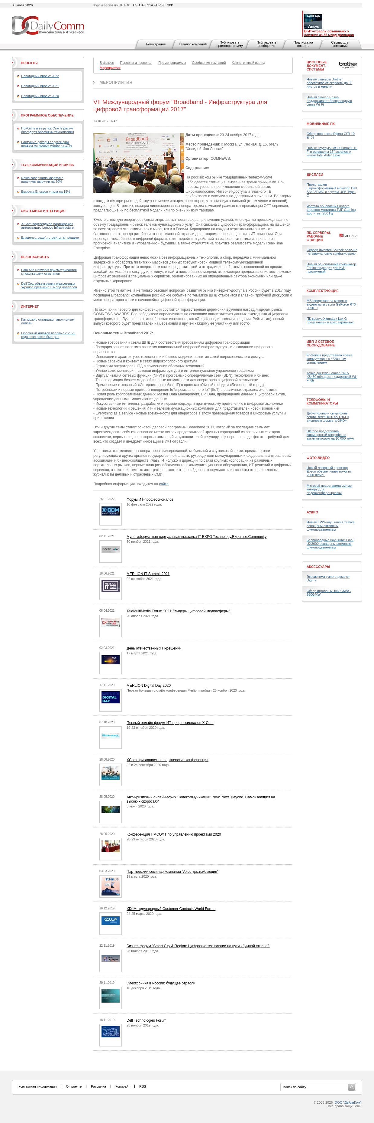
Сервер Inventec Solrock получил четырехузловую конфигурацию (332, 251)
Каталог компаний (193, 44)
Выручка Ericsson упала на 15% (45, 191)
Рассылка (98, 1086)
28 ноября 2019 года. (143, 951)
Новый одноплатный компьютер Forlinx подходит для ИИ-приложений (331, 267)
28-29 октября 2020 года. (146, 839)
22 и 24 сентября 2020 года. (148, 765)
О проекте (74, 1086)
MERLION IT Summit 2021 (148, 574)
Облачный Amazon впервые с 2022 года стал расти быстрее (48, 335)
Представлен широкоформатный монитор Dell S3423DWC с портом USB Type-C (332, 190)
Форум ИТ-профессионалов (150, 499)
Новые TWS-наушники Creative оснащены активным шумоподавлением (331, 525)
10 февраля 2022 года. (144, 504)
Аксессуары (318, 566)
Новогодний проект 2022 (40, 76)
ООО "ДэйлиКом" (348, 1102)
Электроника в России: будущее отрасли (161, 983)
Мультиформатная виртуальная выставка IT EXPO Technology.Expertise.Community (196, 537)
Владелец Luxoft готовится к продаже (50, 237)
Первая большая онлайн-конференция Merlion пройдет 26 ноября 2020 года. (186, 690)
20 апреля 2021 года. (143, 616)
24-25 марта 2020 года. (144, 913)
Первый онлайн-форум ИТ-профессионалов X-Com (170, 723)
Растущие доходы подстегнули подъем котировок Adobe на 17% (46, 143)
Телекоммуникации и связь (47, 165)
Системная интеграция (43, 211)
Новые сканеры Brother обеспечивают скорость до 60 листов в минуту (329, 82)
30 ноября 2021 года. (143, 541)
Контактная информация (37, 1086)
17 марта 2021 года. (142, 653)
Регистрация (156, 44)
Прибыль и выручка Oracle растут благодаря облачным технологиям (47, 130)
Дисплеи (315, 174)
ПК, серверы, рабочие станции (319, 236)
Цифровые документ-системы (317, 65)
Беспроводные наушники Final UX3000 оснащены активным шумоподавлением (330, 543)
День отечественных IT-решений (154, 648)
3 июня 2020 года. (140, 806)
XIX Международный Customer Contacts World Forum (171, 909)
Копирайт (122, 1086)
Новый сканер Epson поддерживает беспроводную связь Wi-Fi (329, 100)
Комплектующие (323, 291)
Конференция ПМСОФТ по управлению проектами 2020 (174, 834)
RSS (142, 1086)
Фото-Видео (318, 458)
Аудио (312, 512)
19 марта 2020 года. (142, 876)
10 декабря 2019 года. (144, 988)
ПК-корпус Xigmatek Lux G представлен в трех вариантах (330, 320)
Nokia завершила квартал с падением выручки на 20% (42, 179)
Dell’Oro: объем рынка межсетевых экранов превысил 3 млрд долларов (49, 285)
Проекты (29, 63)
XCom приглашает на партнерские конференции (167, 760)
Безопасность (35, 257)
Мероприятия (115, 82)
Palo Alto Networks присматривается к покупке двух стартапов (49, 271)
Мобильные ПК (321, 124)
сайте (163, 484)
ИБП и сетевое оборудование (321, 343)
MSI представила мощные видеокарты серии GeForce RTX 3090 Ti (331, 304)
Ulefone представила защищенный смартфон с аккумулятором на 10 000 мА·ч (330, 434)
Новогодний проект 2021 (40, 86)
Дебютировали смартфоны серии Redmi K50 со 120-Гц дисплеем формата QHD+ (328, 416)
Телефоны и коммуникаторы (322, 401)
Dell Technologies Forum (146, 1020)
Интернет (30, 306)
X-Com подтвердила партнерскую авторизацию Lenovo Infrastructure (47, 225)
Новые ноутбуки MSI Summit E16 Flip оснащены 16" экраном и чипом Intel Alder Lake (332, 151)
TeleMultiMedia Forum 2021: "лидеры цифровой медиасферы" (178, 611)
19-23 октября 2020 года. (146, 727)
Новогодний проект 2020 (40, 96)
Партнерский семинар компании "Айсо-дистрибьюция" (172, 871)
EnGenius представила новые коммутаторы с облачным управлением (330, 358)
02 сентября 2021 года (144, 579)
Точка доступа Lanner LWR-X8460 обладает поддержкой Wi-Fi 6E (332, 376)
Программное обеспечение (47, 115)
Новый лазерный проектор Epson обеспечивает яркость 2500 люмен (329, 471)
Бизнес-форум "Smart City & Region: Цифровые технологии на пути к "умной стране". (198, 946)
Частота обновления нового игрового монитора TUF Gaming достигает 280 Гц (331, 209)
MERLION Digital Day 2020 (149, 685)
